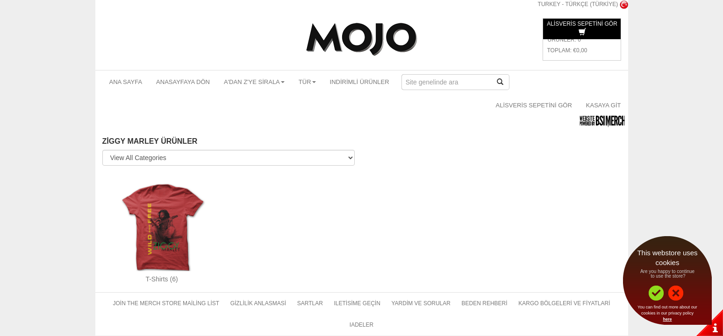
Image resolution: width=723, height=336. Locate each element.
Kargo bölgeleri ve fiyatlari (564, 303)
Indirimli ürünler (359, 81)
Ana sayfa (126, 81)
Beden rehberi (485, 303)
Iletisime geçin (357, 303)
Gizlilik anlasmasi (258, 303)
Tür (307, 81)
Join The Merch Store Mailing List (166, 303)
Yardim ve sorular (420, 303)
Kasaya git (603, 105)
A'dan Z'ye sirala (254, 81)
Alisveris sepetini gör (534, 105)
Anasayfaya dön (183, 81)
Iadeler (361, 325)
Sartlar (310, 303)
